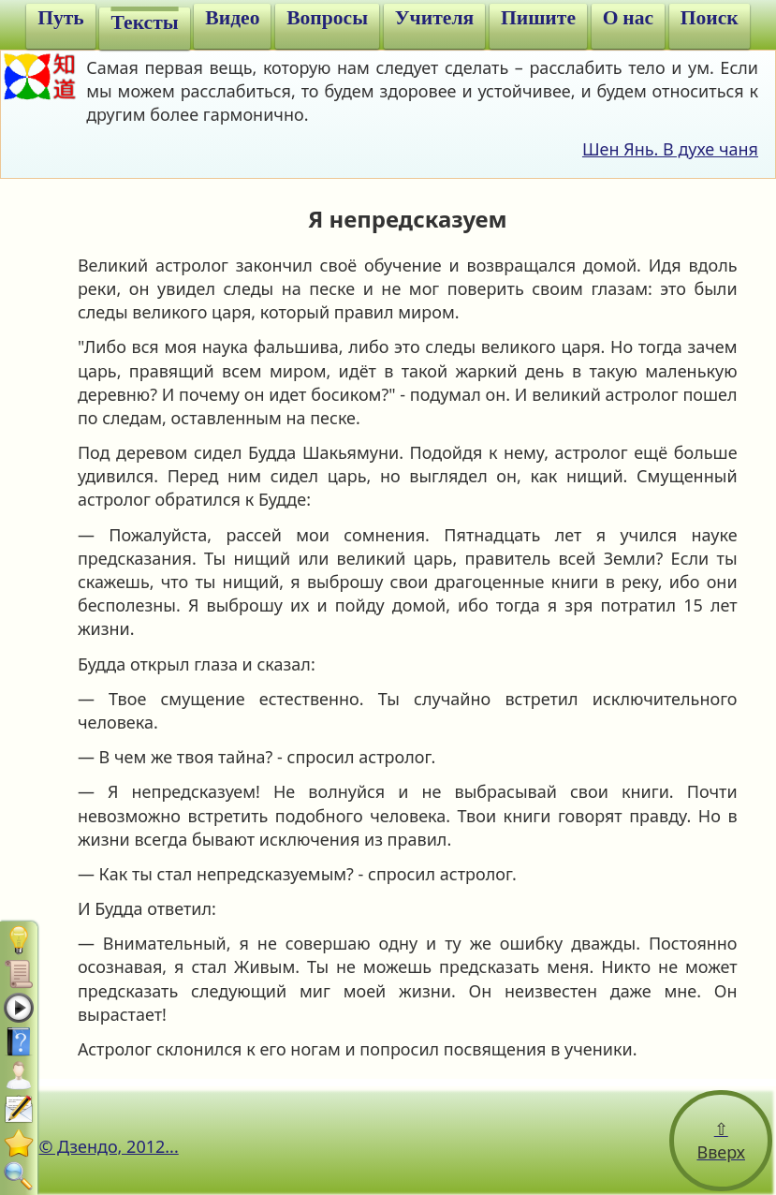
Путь (60, 18)
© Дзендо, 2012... (108, 1146)
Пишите (538, 18)
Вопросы (327, 18)
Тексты (144, 22)
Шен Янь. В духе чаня (670, 149)
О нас (628, 18)
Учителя (434, 18)
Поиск (710, 18)
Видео (232, 18)
